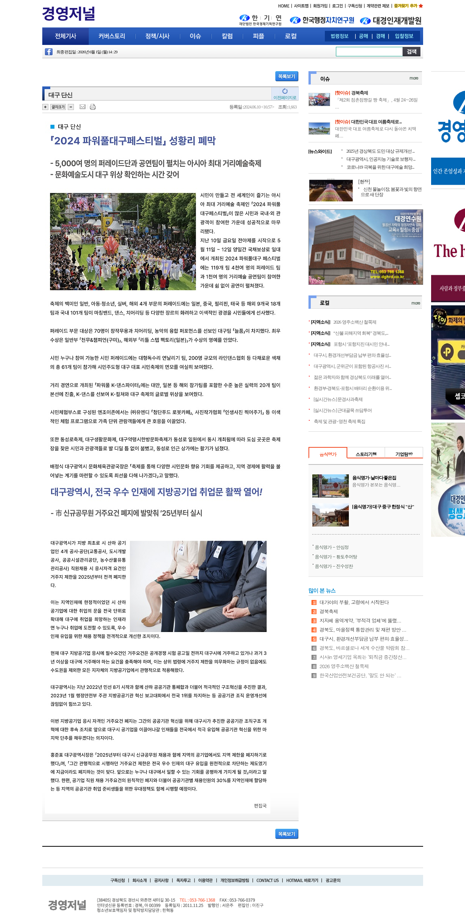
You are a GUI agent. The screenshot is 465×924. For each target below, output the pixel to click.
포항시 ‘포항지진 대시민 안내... (362, 344)
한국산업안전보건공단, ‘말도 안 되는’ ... (360, 675)
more (413, 78)
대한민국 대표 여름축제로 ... (376, 121)
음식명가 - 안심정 (332, 547)
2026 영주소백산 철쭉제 (355, 322)
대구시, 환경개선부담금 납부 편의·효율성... (352, 355)
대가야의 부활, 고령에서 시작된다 (354, 602)
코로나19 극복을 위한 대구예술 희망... (380, 167)
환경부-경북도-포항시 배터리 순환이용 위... (353, 388)
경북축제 (359, 93)
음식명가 (328, 454)
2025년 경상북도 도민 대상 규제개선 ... (381, 151)
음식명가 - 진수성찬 (334, 566)
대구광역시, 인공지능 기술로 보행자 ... (381, 159)
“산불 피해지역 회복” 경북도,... (361, 333)
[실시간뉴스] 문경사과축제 (338, 399)
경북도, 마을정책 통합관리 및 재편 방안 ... (363, 629)
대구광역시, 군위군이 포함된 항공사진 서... (352, 366)
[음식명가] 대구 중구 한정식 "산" (383, 506)
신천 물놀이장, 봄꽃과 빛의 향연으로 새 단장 (391, 192)
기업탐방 (403, 454)
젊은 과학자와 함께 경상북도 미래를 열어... (352, 377)
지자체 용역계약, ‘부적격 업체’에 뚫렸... (360, 620)
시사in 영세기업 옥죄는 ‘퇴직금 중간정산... (363, 657)
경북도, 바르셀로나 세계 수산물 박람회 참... (364, 647)
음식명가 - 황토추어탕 (336, 556)
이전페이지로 (284, 97)
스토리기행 (366, 454)
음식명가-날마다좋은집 (374, 477)
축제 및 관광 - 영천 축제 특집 (340, 421)
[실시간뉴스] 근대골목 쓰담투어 (343, 410)
